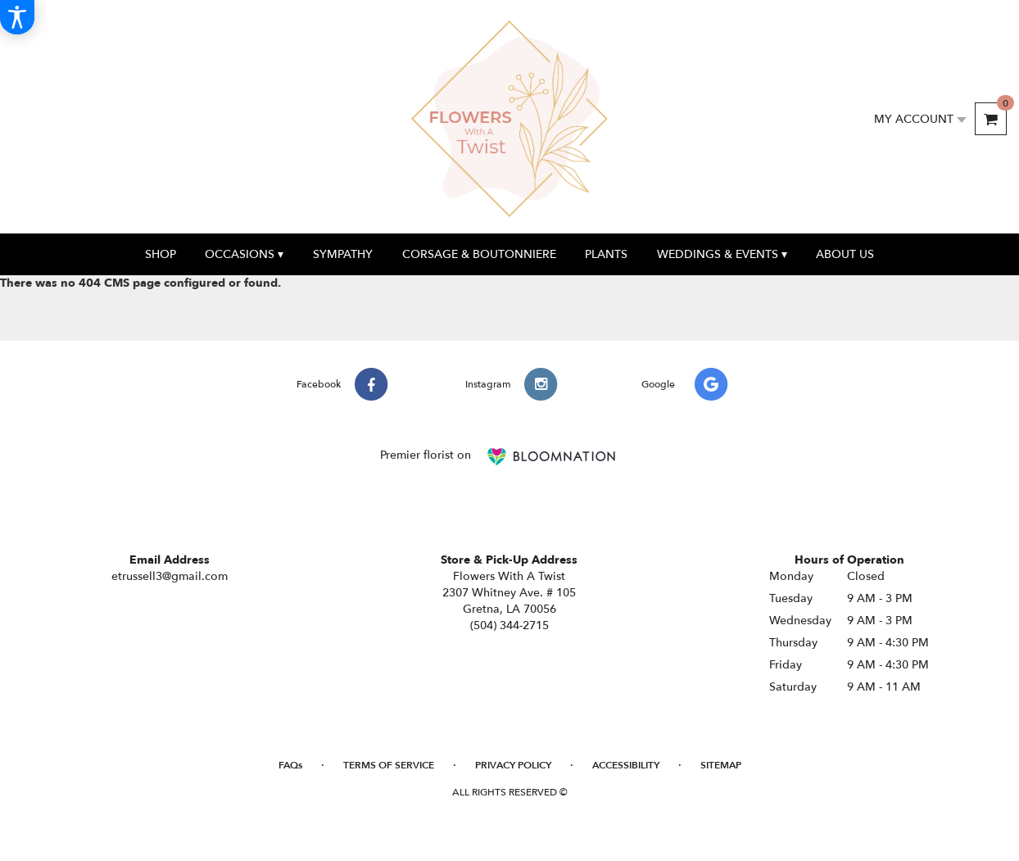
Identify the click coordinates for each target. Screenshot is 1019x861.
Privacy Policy (513, 765)
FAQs (290, 765)
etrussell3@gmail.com (169, 576)
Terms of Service (388, 765)
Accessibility (625, 765)
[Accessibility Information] (17, 17)
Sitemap (720, 765)
